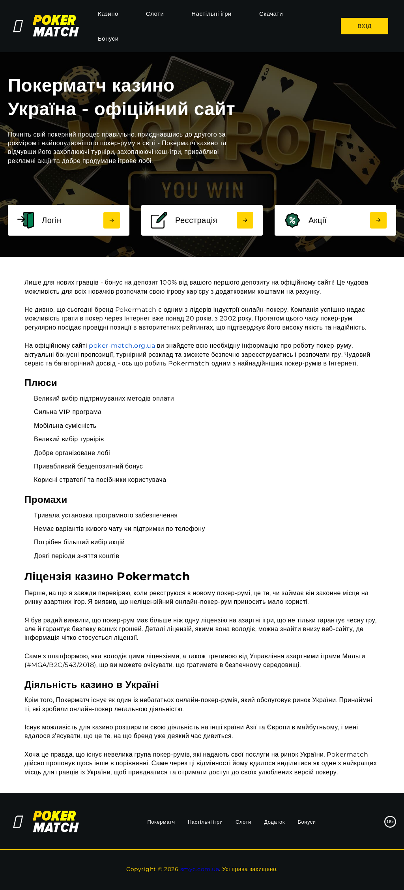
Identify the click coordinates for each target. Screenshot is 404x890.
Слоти (155, 13)
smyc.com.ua (199, 869)
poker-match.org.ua (122, 345)
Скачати (271, 13)
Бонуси (108, 38)
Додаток (274, 822)
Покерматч (161, 822)
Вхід (364, 26)
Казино (108, 13)
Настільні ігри (211, 13)
